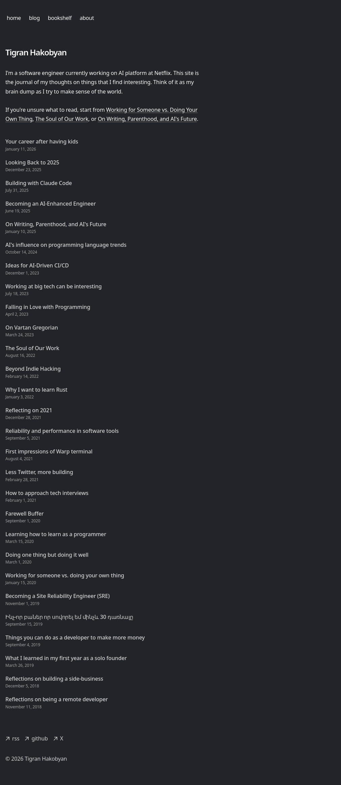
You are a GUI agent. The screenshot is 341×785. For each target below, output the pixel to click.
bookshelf (60, 18)
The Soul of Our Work (61, 119)
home (14, 18)
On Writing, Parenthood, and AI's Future (147, 119)
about (87, 18)
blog (34, 18)
